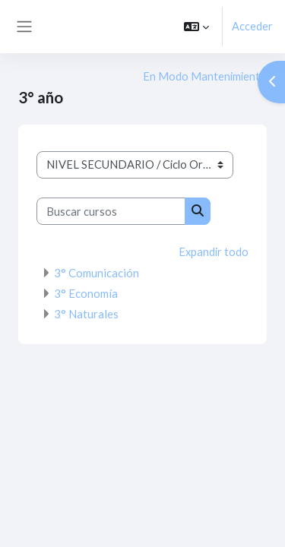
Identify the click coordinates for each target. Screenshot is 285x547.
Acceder (252, 26)
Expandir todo (214, 251)
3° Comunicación (96, 273)
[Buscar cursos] (110, 211)
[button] (196, 26)
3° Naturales (86, 314)
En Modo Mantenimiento (205, 76)
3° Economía (86, 293)
